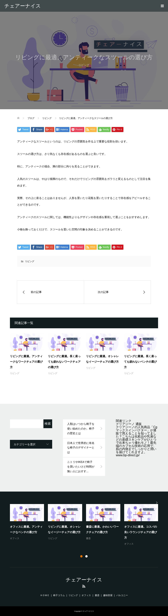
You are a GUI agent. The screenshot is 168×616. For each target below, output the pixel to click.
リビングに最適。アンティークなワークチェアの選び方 (26, 362)
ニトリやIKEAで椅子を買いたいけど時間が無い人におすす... (80, 466)
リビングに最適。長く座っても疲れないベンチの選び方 (140, 362)
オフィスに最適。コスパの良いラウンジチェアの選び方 (140, 532)
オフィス (14, 538)
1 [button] (81, 556)
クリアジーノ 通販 (129, 424)
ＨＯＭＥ (44, 595)
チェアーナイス (22, 6)
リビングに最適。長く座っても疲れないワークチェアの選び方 (64, 362)
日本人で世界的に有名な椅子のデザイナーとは (80, 447)
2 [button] (86, 556)
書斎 (88, 538)
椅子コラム (59, 595)
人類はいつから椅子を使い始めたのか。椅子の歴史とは (80, 428)
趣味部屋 (108, 595)
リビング (29, 261)
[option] (86, 525)
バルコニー (122, 595)
